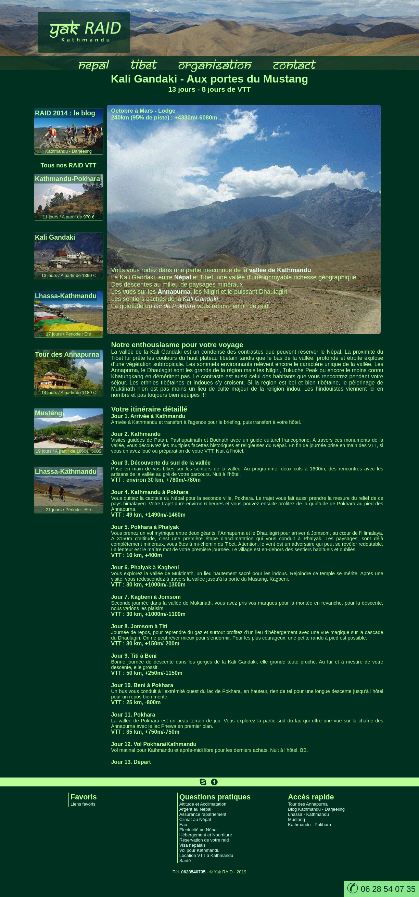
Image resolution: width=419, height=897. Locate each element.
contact (293, 64)
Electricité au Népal (198, 829)
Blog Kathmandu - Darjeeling (316, 809)
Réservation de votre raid (204, 840)
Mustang (296, 819)
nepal (92, 64)
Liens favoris (83, 804)
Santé (185, 860)
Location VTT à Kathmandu (206, 855)
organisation (213, 64)
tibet (142, 64)
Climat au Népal (195, 819)
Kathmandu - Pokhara (309, 824)
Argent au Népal (195, 809)
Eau (183, 824)
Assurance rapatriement (203, 814)
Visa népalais (192, 845)
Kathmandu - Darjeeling (311, 829)
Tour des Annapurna (308, 804)
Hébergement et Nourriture (205, 834)
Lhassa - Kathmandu (308, 814)
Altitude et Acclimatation (203, 804)
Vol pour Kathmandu (199, 850)
